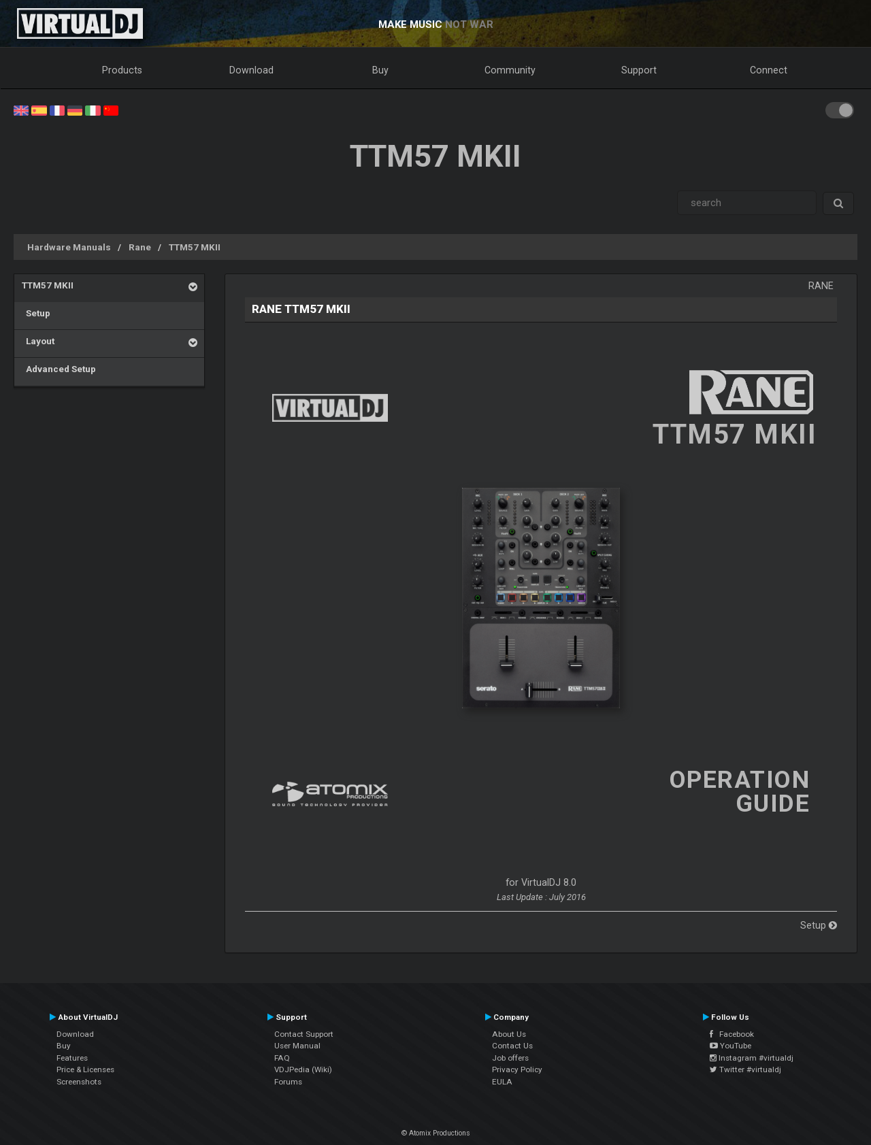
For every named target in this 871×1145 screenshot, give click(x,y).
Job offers (510, 1058)
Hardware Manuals (69, 247)
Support (639, 70)
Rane (140, 247)
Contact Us (512, 1045)
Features (72, 1058)
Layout (38, 340)
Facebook (732, 1034)
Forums (288, 1081)
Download (251, 70)
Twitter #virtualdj (745, 1069)
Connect (768, 70)
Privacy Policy (517, 1069)
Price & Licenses (85, 1069)
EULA (502, 1081)
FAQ (282, 1058)
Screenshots (78, 1081)
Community (510, 70)
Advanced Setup (59, 368)
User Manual (297, 1045)
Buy (380, 70)
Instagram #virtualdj (751, 1058)
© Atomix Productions (435, 1133)
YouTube (730, 1045)
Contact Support (303, 1034)
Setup (36, 313)
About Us (509, 1034)
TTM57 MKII (194, 247)
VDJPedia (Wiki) (303, 1069)
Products (122, 70)
